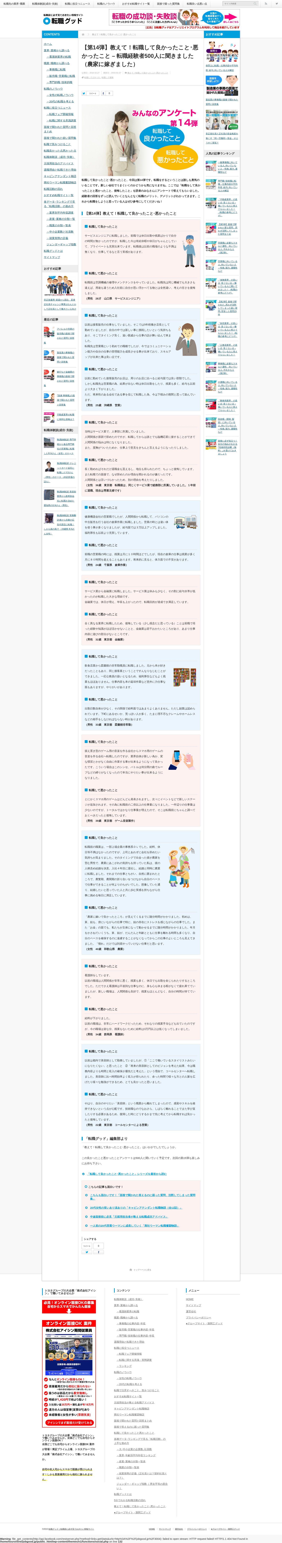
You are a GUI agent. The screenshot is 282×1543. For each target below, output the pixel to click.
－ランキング (124, 1366)
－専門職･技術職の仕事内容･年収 (135, 1335)
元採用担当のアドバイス (59, 163)
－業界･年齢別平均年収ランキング (136, 1455)
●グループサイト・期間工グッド (132, 1512)
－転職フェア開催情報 (60, 114)
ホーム (48, 43)
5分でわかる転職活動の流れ (130, 1500)
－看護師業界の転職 (59, 56)
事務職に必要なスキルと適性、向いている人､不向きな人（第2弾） (227, 368)
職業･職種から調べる (57, 63)
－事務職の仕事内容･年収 (131, 1323)
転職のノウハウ (106, 3)
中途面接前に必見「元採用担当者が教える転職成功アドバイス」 (129, 1216)
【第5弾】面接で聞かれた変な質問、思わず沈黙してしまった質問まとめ (227, 229)
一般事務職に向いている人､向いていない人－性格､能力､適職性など (227, 167)
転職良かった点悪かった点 (60, 150)
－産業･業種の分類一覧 (61, 218)
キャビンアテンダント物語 (60, 176)
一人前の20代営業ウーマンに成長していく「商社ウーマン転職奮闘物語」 (134, 1225)
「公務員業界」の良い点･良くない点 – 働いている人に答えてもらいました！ (227, 350)
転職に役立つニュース (77, 3)
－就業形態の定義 (57, 238)
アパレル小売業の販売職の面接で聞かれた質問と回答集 (59, 336)
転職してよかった (92, 77)
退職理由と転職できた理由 (60, 169)
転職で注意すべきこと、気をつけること (136, 1390)
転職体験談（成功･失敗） (59, 156)
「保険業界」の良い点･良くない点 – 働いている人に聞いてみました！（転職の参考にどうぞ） (227, 286)
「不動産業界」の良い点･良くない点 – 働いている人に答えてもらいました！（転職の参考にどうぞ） (227, 207)
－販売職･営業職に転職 (61, 75)
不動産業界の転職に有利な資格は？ (65, 417)
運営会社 (191, 1311)
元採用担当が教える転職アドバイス (134, 1402)
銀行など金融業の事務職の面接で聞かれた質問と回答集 (59, 379)
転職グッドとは (53, 250)
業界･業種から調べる (57, 50)
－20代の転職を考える (60, 101)
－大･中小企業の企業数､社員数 (134, 1449)
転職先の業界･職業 (14, 3)
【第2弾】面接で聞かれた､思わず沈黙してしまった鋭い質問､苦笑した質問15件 (227, 308)
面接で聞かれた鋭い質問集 (60, 137)
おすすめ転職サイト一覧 (136, 3)
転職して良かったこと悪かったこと (134, 1432)
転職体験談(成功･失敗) (45, 3)
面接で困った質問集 (168, 3)
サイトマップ (52, 257)
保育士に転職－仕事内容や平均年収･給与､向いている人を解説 (222, 68)
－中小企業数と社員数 (60, 231)
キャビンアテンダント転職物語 (131, 1408)
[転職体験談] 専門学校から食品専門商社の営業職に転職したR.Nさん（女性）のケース (60, 446)
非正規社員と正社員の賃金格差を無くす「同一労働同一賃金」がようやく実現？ (222, 138)
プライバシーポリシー (198, 1317)
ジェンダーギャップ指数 (61, 244)
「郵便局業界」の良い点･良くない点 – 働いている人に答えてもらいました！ (227, 405)
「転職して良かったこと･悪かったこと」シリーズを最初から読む (127, 1173)
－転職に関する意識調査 (61, 120)
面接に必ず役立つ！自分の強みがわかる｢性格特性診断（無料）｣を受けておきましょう (227, 447)
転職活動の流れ (53, 188)
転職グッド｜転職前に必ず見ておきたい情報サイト (71, 1529)
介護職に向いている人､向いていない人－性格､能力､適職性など (227, 387)
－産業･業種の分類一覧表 (131, 1461)
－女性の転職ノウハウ (60, 94)
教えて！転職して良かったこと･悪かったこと (148, 73)
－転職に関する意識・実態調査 (134, 1360)
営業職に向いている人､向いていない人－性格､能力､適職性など (227, 266)
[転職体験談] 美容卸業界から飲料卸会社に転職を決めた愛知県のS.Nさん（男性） (60, 498)
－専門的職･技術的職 (59, 82)
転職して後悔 (107, 77)
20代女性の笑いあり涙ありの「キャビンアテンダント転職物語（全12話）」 (136, 1207)
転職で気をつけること (57, 144)
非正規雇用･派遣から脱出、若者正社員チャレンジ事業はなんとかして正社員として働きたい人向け (60, 304)
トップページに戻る (142, 1270)
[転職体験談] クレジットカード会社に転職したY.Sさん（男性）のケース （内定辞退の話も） (60, 472)
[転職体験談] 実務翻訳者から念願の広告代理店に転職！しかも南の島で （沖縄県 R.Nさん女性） (60, 524)
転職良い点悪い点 (197, 3)
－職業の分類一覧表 (59, 225)
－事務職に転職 (56, 69)
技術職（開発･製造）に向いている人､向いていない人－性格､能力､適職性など (227, 425)
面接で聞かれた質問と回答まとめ (133, 1420)
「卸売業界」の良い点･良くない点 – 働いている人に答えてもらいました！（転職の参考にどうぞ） (227, 330)
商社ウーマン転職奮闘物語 (60, 182)
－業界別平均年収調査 (60, 212)
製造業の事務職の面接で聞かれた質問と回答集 (65, 357)
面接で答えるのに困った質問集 (131, 1426)
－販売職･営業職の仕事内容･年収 (135, 1329)
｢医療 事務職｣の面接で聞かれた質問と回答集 (66, 400)
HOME (190, 1299)
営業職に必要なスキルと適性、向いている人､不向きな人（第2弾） (227, 248)
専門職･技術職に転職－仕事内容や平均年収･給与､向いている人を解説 (227, 186)
